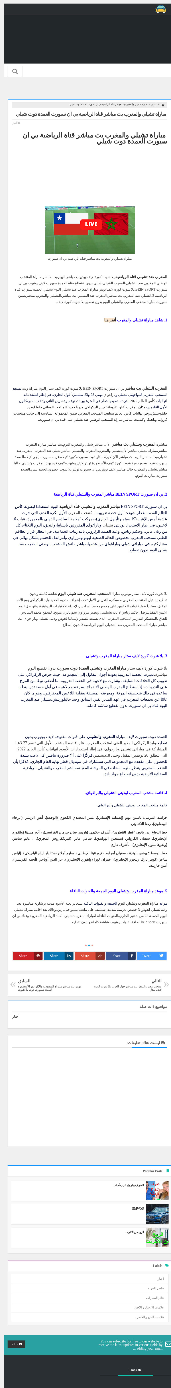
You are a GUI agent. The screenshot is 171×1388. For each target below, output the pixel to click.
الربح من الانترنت (129, 1232)
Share (119, 956)
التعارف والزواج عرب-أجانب (123, 1185)
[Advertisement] (85, 175)
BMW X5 (133, 1208)
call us (12, 1344)
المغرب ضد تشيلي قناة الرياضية (137, 277)
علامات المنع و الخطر (146, 1317)
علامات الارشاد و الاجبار (145, 1307)
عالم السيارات (151, 1298)
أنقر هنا (106, 320)
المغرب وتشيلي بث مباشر (129, 444)
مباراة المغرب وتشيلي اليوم (134, 903)
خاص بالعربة (152, 1288)
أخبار (149, 104)
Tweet (150, 956)
